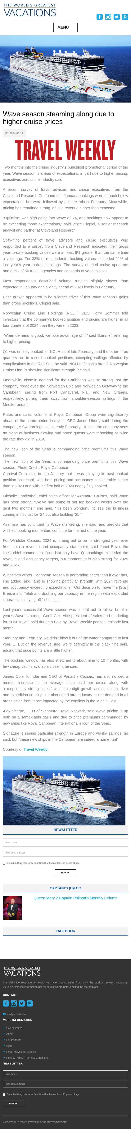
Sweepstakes (14, 1028)
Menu (63, 27)
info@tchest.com (14, 1014)
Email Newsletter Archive (21, 1051)
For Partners (13, 1039)
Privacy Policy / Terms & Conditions (27, 1057)
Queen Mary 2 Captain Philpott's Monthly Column (75, 898)
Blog (9, 1045)
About (9, 1033)
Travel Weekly (35, 749)
